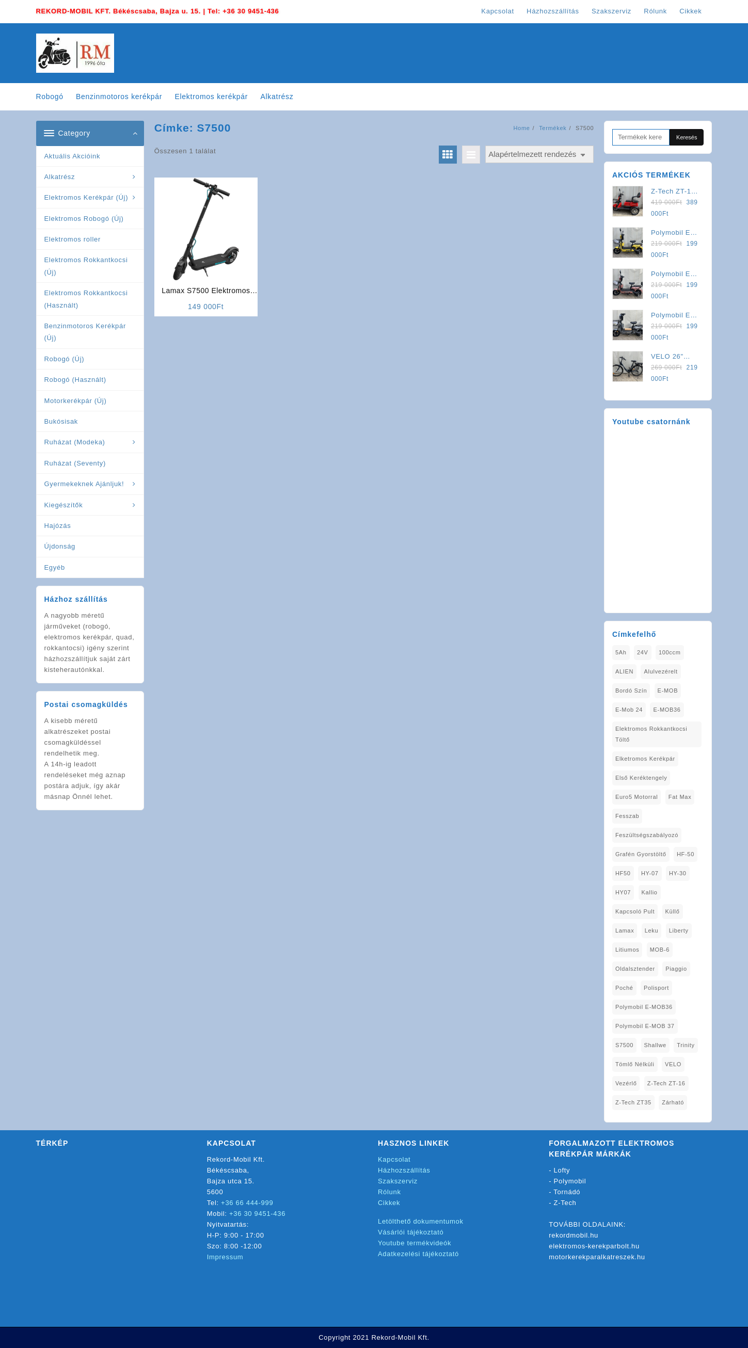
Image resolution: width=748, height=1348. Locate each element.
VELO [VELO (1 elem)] (673, 1064)
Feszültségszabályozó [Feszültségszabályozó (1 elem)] (646, 835)
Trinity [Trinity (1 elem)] (685, 1045)
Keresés (686, 137)
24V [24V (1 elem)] (642, 652)
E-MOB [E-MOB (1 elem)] (668, 690)
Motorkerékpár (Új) (75, 401)
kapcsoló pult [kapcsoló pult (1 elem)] (635, 911)
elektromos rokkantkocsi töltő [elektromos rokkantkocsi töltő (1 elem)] (651, 734)
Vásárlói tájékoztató (410, 1232)
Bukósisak (61, 421)
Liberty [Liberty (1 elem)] (679, 930)
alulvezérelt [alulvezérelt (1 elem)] (660, 671)
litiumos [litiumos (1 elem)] (627, 949)
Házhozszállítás (404, 1170)
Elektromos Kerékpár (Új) (86, 197)
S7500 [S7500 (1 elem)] (624, 1045)
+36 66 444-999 (247, 1203)
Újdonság (60, 546)
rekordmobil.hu (573, 1235)
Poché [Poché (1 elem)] (624, 988)
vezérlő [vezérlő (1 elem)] (626, 1083)
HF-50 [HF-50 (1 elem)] (685, 854)
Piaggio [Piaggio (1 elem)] (676, 969)
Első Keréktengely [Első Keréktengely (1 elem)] (641, 778)
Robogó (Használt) (75, 379)
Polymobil (570, 1181)
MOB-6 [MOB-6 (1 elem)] (660, 949)
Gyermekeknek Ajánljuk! (84, 484)
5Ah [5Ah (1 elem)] (621, 652)
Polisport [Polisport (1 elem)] (656, 988)
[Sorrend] (539, 155)
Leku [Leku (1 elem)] (652, 930)
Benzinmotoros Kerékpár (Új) (85, 332)
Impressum (225, 1257)
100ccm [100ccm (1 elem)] (670, 652)
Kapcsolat (394, 1159)
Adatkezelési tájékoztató (418, 1254)
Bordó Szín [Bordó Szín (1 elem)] (631, 690)
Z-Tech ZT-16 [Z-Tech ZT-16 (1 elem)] (666, 1083)
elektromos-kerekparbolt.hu (594, 1246)
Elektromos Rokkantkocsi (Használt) (86, 299)
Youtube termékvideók (414, 1243)
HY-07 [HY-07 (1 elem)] (650, 873)
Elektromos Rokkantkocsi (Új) (86, 266)
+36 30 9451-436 (250, 11)
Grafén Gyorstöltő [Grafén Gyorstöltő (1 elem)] (640, 854)
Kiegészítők (63, 505)
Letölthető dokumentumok (421, 1221)
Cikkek (389, 1203)
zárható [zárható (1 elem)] (673, 1102)
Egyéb (54, 567)
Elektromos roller (72, 239)
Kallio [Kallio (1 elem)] (650, 892)
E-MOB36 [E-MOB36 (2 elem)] (666, 710)
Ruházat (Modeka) (74, 442)
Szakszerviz (398, 1181)
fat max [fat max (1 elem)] (680, 797)
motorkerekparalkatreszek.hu (597, 1257)
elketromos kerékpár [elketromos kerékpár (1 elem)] (645, 759)
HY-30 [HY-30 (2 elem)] (678, 873)
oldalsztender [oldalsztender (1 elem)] (635, 969)
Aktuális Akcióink (72, 156)
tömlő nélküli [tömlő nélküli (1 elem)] (635, 1064)
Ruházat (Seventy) (75, 463)
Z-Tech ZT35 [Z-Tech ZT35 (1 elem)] (633, 1102)
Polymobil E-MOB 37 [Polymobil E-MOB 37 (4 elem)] (645, 1026)
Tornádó (566, 1192)
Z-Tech (565, 1203)
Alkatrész (59, 177)
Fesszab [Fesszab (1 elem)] (627, 816)
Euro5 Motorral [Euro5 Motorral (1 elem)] (636, 797)
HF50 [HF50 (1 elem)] (623, 873)
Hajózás (57, 525)
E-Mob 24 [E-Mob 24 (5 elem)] (629, 710)
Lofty (562, 1170)
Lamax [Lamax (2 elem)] (624, 930)
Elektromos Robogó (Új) (84, 218)
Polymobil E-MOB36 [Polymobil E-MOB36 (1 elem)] (644, 1007)
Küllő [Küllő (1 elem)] (672, 911)
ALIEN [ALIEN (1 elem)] (624, 671)
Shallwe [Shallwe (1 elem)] (655, 1045)
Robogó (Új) (64, 359)
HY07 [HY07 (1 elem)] (623, 892)
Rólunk (389, 1192)
